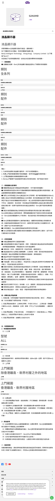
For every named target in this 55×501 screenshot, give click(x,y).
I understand (11, 493)
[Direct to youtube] (10, 464)
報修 (31, 20)
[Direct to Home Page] (27, 2)
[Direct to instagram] (6, 464)
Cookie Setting (22, 493)
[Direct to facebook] (2, 464)
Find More (31, 493)
